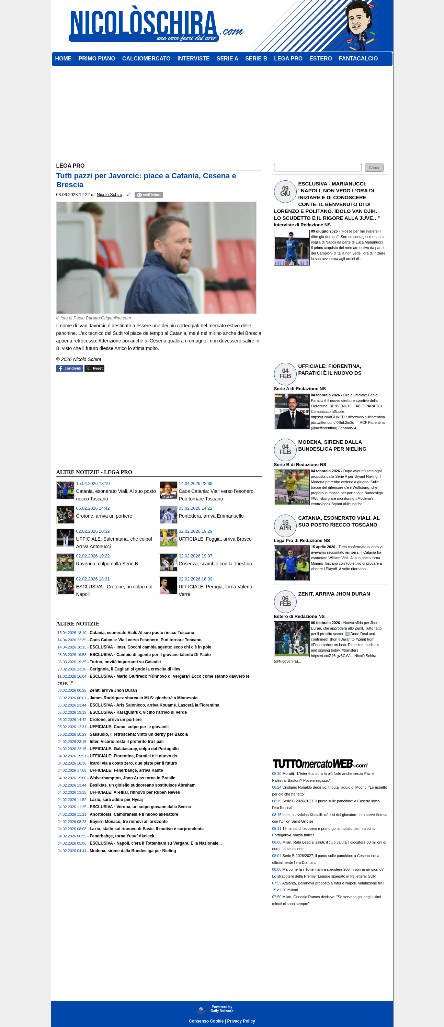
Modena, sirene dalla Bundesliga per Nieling (133, 850)
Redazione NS (315, 224)
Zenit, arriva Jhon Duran (113, 690)
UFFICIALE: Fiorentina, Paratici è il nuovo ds (133, 756)
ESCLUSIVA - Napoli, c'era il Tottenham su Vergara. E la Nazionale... (156, 843)
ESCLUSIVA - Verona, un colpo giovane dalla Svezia (140, 806)
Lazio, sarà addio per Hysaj (116, 799)
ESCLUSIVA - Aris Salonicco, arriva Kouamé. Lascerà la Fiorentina (154, 705)
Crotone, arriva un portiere (104, 516)
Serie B (281, 464)
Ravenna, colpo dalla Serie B (107, 563)
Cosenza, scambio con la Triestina (215, 563)
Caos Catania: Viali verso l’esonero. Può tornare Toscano (146, 639)
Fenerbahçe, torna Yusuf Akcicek (122, 836)
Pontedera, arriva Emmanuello (211, 516)
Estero (281, 616)
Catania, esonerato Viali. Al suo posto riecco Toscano (142, 632)
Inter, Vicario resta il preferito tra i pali (126, 741)
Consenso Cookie (206, 1021)
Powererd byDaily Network (221, 1009)
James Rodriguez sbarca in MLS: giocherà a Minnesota (143, 698)
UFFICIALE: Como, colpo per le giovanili (129, 726)
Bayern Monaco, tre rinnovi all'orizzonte (129, 821)
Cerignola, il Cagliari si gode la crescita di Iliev (135, 669)
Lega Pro (283, 540)
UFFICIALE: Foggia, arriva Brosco (215, 539)
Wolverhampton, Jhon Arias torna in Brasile (132, 778)
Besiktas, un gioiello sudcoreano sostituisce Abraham (142, 785)
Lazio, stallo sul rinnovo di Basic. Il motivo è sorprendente (147, 828)
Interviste (284, 224)
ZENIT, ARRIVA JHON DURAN (334, 594)
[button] (374, 167)
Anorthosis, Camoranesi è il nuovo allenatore (134, 814)
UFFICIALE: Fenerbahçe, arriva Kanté (126, 770)
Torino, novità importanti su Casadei (125, 661)
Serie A (281, 388)
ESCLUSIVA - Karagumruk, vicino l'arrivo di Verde (138, 712)
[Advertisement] (107, 419)
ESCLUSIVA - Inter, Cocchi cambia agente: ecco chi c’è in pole (150, 647)
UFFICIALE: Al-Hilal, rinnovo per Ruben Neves (135, 792)
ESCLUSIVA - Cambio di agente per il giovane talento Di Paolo (150, 654)
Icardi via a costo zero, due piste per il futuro (133, 763)
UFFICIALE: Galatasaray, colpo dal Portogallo (134, 748)
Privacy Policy (241, 1021)
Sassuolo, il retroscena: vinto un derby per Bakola (139, 734)
